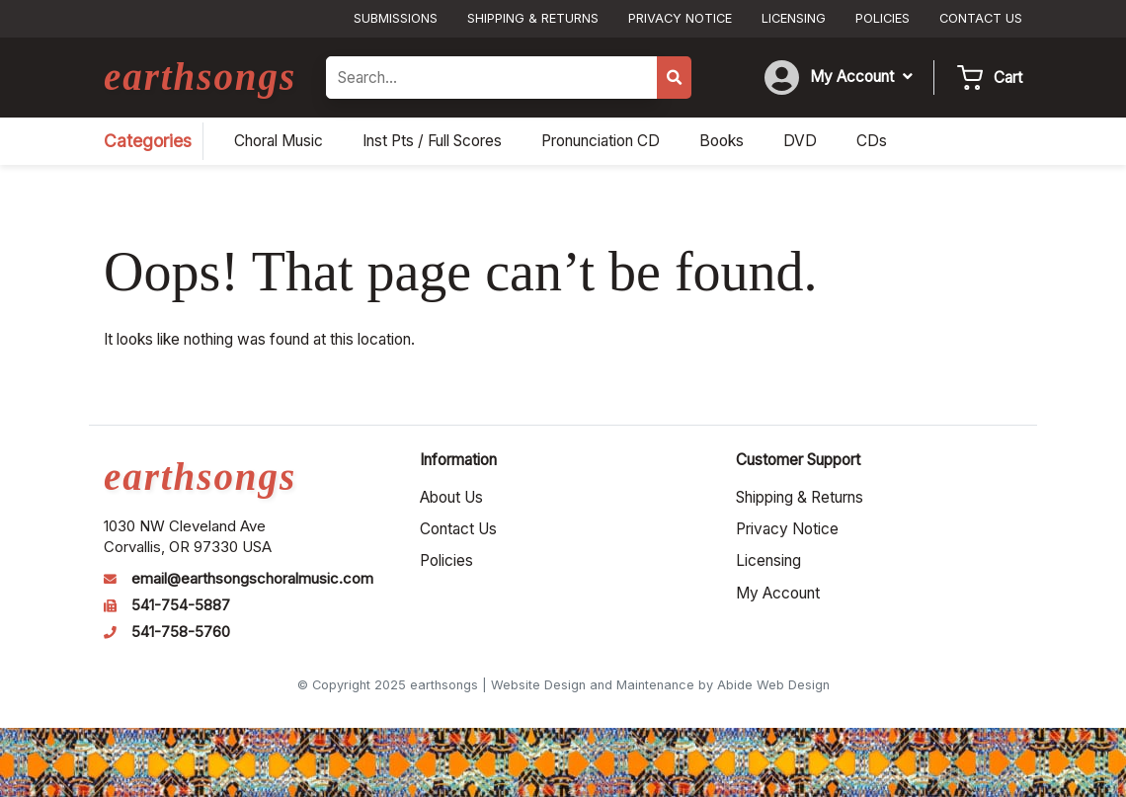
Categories (148, 140)
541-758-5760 (180, 632)
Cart (1008, 77)
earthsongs (200, 76)
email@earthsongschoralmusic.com (252, 579)
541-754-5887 (180, 605)
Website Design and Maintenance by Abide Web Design (660, 684)
